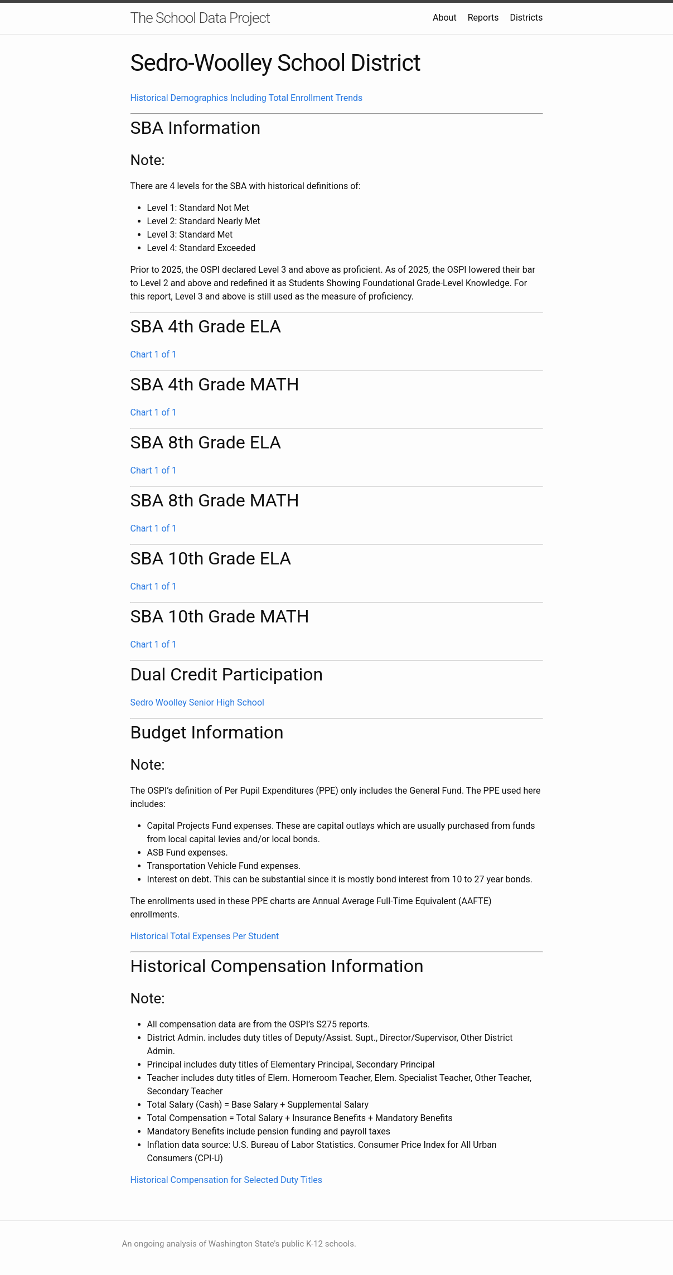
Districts (526, 17)
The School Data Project (200, 17)
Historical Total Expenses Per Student (204, 936)
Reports (483, 17)
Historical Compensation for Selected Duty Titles (226, 1180)
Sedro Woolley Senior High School (197, 702)
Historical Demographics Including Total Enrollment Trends (246, 98)
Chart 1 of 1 (153, 354)
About (445, 17)
